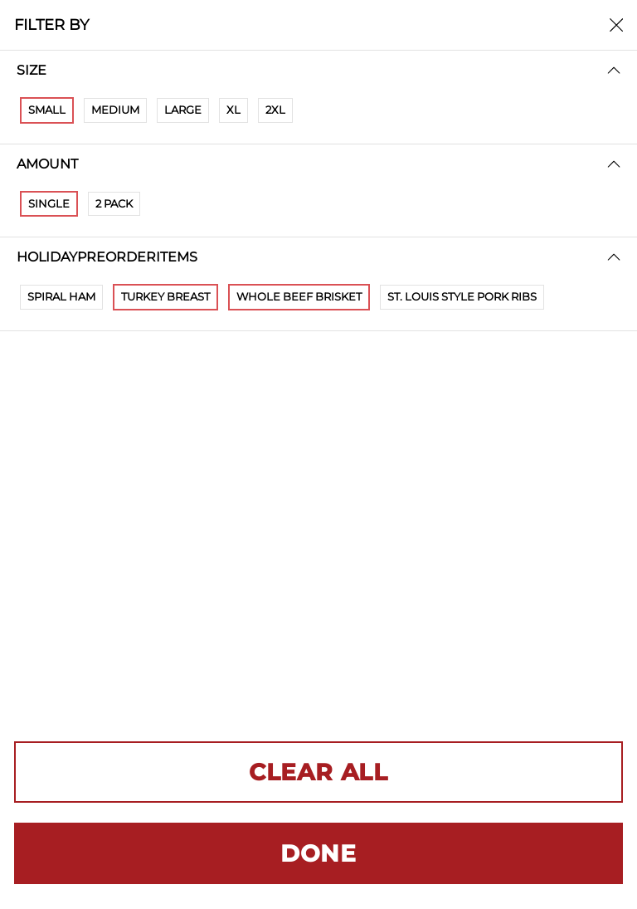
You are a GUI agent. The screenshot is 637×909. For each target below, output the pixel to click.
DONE (318, 853)
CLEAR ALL (318, 772)
